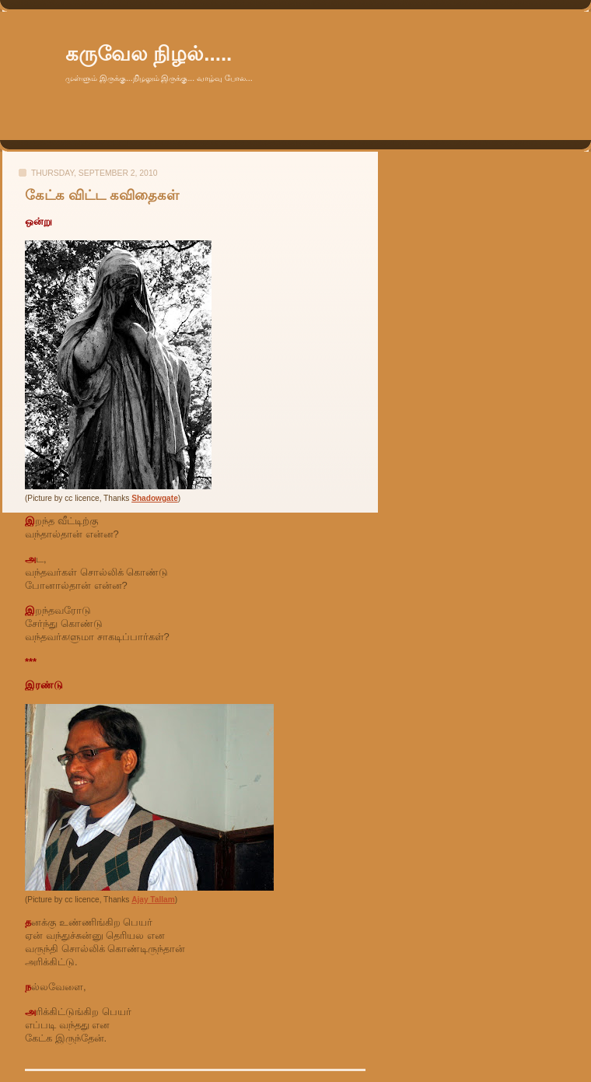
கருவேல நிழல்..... (148, 53)
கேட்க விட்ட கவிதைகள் (102, 195)
